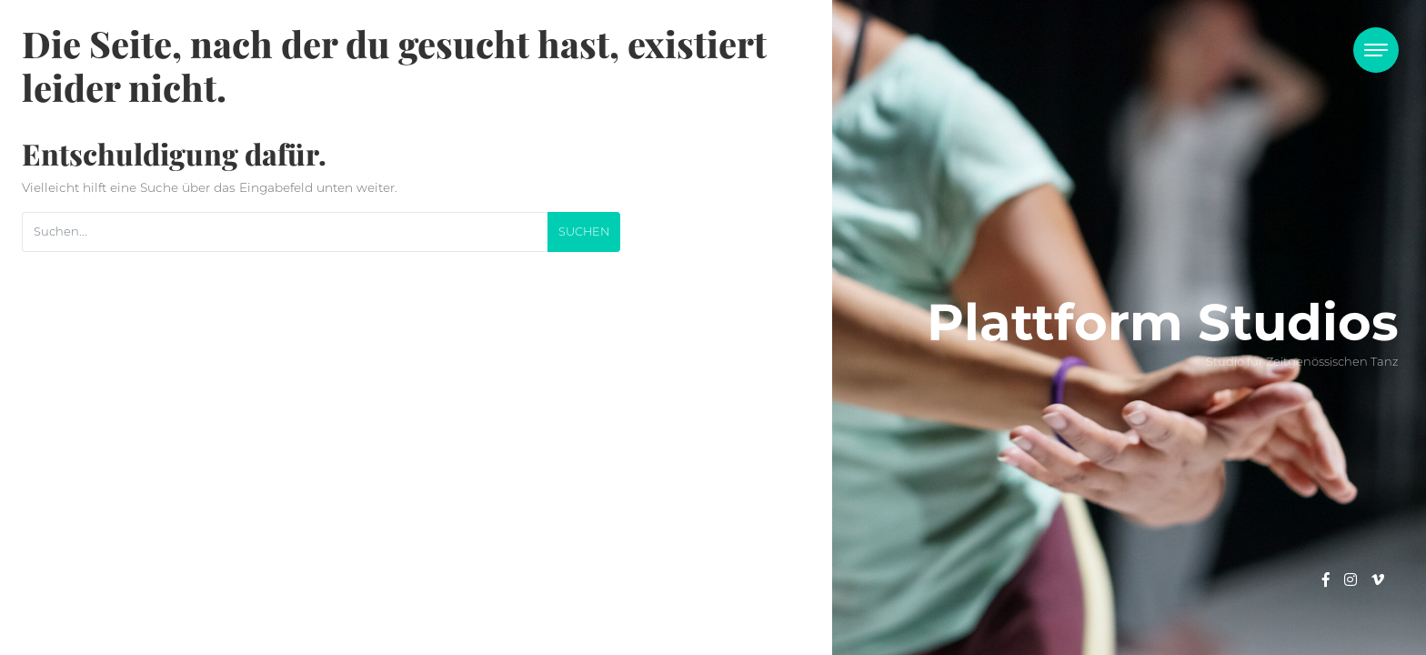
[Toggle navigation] (1376, 50)
